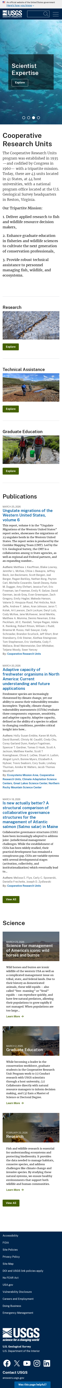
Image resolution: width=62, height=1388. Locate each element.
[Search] (46, 14)
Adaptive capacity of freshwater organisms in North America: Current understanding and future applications (31, 679)
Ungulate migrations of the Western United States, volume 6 (28, 515)
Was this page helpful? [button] (32, 1384)
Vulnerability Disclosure (17, 1291)
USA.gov (8, 1284)
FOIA (6, 1242)
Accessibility (10, 1235)
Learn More (13, 1016)
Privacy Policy (11, 1256)
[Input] (38, 14)
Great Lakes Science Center (30, 783)
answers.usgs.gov (13, 1377)
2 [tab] (28, 117)
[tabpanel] (31, 72)
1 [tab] (23, 117)
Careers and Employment (18, 1299)
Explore (20, 82)
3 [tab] (33, 117)
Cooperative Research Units (24, 653)
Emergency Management (18, 1312)
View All (11, 899)
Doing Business (12, 1306)
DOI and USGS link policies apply (23, 1270)
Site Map (8, 1263)
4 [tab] (38, 117)
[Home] (12, 16)
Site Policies (10, 1249)
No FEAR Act (10, 1277)
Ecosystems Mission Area (22, 775)
